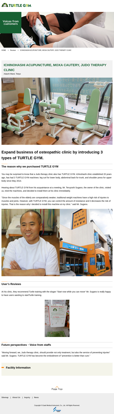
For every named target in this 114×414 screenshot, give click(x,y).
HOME (3, 50)
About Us (16, 397)
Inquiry (27, 397)
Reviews (13, 50)
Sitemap (4, 397)
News (36, 397)
